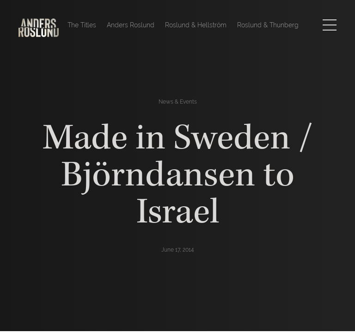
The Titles (81, 25)
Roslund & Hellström (195, 25)
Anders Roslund (130, 25)
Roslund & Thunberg (268, 25)
